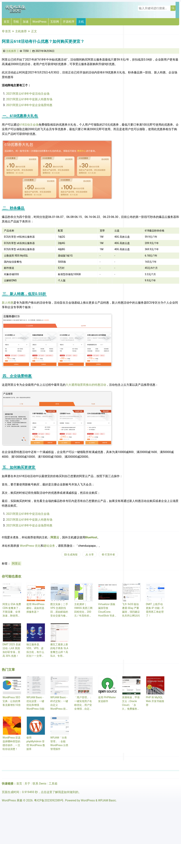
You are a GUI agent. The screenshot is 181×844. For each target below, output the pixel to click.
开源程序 (68, 21)
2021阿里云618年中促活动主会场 (27, 93)
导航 (16, 21)
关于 (27, 783)
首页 (6, 21)
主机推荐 (21, 31)
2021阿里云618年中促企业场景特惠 (29, 105)
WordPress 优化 (30, 545)
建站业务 (49, 545)
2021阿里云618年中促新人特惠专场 (29, 99)
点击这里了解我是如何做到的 (59, 792)
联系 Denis (39, 783)
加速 (26, 21)
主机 (81, 21)
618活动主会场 (29, 124)
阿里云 (54, 537)
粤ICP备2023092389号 (49, 800)
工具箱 (53, 783)
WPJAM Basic (107, 800)
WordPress (39, 21)
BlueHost (91, 537)
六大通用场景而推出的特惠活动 (86, 384)
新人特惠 (7, 302)
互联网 (54, 21)
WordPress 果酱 (12, 800)
